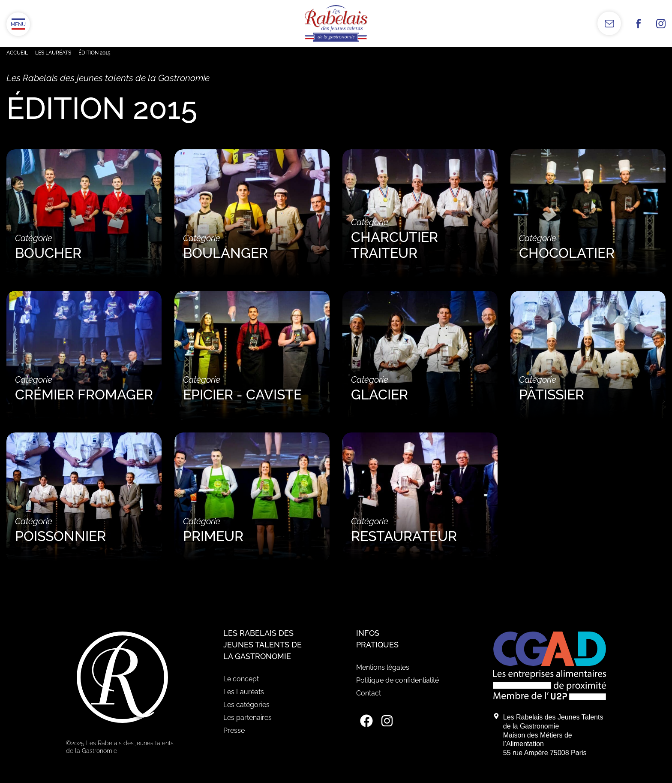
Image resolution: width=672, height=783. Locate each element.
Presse (234, 730)
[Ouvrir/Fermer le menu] (18, 24)
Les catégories (246, 705)
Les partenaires (247, 717)
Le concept (241, 679)
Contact (368, 693)
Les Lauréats (53, 53)
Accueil (17, 53)
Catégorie (84, 247)
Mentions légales (382, 667)
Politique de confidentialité (397, 680)
